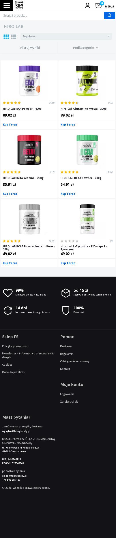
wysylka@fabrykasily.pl (16, 431)
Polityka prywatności (15, 346)
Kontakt (65, 369)
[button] (85, 47)
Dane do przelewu (13, 372)
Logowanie (67, 394)
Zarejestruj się (69, 401)
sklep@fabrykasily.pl (14, 475)
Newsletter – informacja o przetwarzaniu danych (28, 355)
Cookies (7, 365)
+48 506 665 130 (11, 479)
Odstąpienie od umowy (74, 361)
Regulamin (66, 354)
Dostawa (66, 346)
